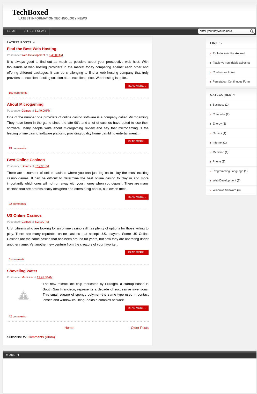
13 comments (17, 148)
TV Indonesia (221, 53)
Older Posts (140, 328)
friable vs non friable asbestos (232, 62)
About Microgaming (25, 104)
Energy (217, 123)
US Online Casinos (24, 215)
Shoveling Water (22, 271)
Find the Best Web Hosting (31, 48)
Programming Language (228, 171)
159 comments (18, 92)
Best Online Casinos (26, 160)
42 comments (17, 316)
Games (26, 110)
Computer (219, 114)
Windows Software (224, 190)
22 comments (17, 203)
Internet (217, 142)
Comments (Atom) (41, 337)
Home (11, 31)
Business (218, 104)
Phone (217, 161)
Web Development (33, 55)
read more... (137, 85)
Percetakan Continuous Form (231, 81)
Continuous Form (223, 72)
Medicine (27, 277)
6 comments (16, 259)
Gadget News (35, 31)
